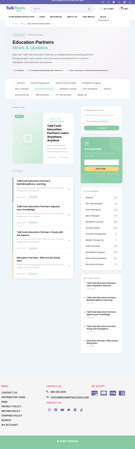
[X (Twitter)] (119, 2)
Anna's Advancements (66, 83)
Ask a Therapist (22, 89)
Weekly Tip (82, 95)
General (107, 89)
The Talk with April (63, 95)
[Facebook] (108, 2)
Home (15, 23)
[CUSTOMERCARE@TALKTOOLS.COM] (47, 397)
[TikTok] (130, 2)
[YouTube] (113, 2)
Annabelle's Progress (91, 83)
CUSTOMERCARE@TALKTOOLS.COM (70, 397)
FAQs (4, 401)
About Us (72, 17)
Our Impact (88, 17)
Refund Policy (10, 411)
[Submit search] (89, 9)
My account (9, 424)
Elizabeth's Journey (68, 89)
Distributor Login (13, 397)
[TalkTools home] (16, 9)
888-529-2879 (58, 391)
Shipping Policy (11, 415)
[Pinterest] (124, 2)
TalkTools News (42, 95)
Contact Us (9, 392)
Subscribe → (102, 168)
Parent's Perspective (40, 83)
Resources (56, 17)
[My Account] (107, 9)
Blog (103, 17)
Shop (42, 17)
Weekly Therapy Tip (101, 240)
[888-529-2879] (47, 391)
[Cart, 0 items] (123, 9)
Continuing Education (21, 17)
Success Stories (22, 95)
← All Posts (20, 83)
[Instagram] (103, 2)
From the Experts (90, 89)
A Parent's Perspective (101, 234)
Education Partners (44, 89)
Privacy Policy (11, 406)
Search (102, 128)
